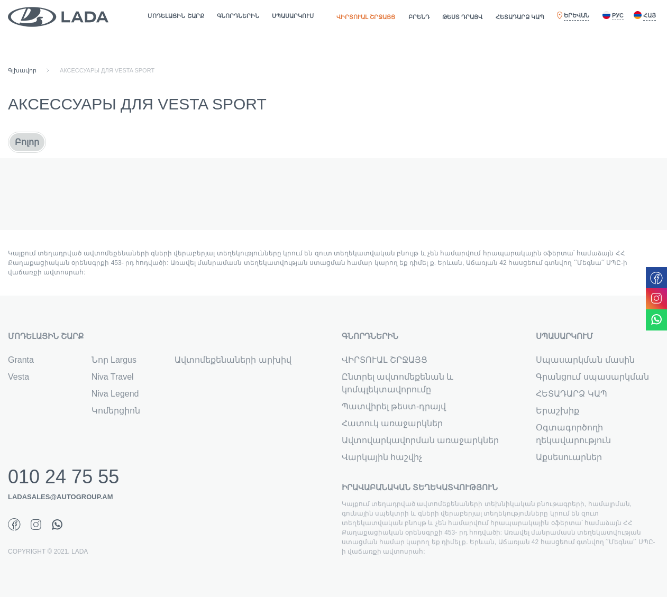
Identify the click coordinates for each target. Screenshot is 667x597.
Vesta (18, 376)
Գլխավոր (22, 70)
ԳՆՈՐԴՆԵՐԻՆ (238, 16)
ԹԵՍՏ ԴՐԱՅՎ (462, 17)
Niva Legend (115, 393)
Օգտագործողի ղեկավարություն (573, 434)
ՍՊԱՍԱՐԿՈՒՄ (293, 16)
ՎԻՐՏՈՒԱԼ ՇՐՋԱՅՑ (365, 17)
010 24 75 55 (63, 475)
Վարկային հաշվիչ (382, 457)
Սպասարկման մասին (585, 359)
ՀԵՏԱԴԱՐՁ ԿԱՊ (520, 17)
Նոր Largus (114, 359)
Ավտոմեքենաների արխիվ (233, 359)
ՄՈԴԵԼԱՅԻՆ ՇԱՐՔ (176, 16)
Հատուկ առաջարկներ (392, 423)
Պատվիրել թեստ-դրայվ (394, 406)
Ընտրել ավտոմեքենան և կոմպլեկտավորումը (398, 383)
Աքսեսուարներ (569, 457)
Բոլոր (27, 141)
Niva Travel (113, 376)
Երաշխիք (557, 410)
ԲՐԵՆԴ (419, 17)
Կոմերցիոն (116, 410)
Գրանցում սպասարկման (592, 376)
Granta (21, 359)
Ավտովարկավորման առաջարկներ (420, 440)
